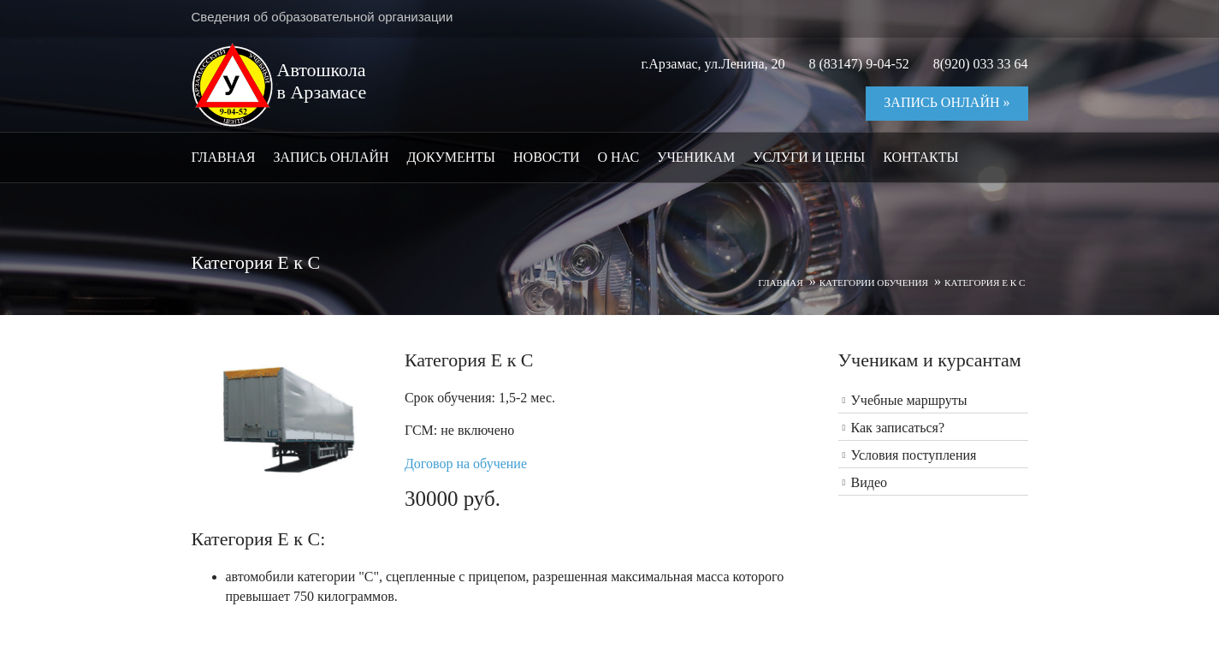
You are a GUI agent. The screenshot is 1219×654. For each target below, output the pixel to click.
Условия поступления (914, 455)
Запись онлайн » (946, 102)
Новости (546, 157)
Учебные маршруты (909, 400)
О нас (619, 157)
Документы (451, 157)
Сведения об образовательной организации (322, 16)
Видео (869, 482)
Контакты (920, 157)
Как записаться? (898, 427)
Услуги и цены (809, 157)
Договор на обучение (466, 463)
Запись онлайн (330, 157)
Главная (224, 157)
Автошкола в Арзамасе (322, 81)
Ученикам (696, 157)
